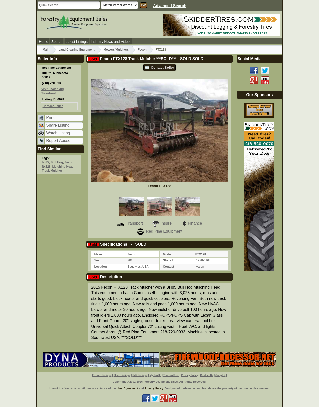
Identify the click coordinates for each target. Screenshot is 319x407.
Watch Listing (58, 133)
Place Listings (122, 375)
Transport (130, 223)
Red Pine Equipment (159, 231)
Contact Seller (159, 67)
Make (98, 254)
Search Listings (102, 375)
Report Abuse (58, 140)
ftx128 (46, 166)
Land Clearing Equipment (76, 49)
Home (43, 42)
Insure (162, 223)
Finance (191, 223)
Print (50, 117)
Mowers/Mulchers (116, 49)
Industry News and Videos (111, 42)
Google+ (220, 375)
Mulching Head (62, 166)
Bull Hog (57, 162)
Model (167, 254)
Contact (168, 266)
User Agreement (127, 388)
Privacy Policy (189, 375)
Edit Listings (139, 375)
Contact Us (206, 375)
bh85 (45, 162)
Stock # (168, 260)
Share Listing (57, 125)
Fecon (142, 49)
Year (97, 260)
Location (100, 266)
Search (56, 42)
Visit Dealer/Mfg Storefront (52, 91)
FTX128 (161, 49)
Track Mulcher (52, 170)
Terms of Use (171, 375)
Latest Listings (77, 42)
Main (46, 49)
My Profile (155, 375)
